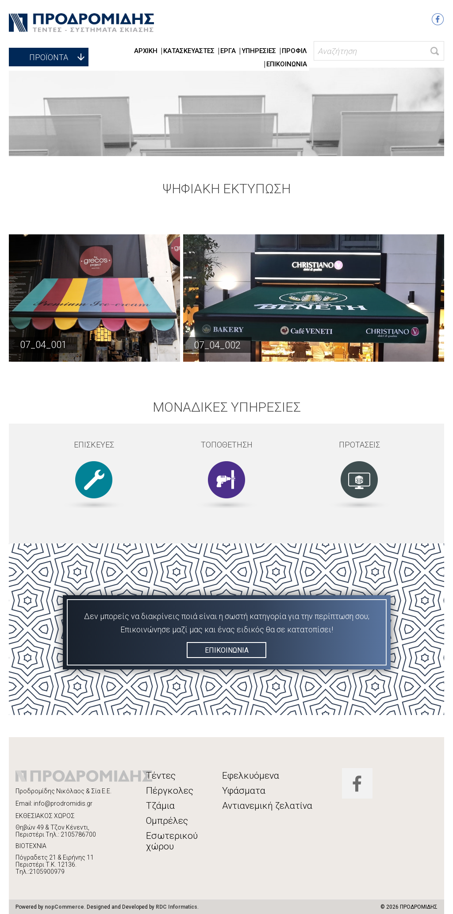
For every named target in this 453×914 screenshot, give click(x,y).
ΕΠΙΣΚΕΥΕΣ (94, 444)
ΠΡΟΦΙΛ (294, 51)
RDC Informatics (176, 907)
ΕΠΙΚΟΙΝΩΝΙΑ (286, 64)
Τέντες (161, 775)
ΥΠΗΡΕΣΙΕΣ (259, 51)
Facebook (438, 19)
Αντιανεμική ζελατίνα (267, 805)
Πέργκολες (169, 790)
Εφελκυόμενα (250, 775)
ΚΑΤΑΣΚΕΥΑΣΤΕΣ (189, 51)
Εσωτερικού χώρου (172, 841)
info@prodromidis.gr (63, 803)
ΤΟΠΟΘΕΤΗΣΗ (227, 444)
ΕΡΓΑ (228, 51)
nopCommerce (64, 907)
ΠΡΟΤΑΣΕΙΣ (359, 444)
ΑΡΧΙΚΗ (145, 51)
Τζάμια (160, 805)
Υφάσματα (243, 790)
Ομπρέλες (167, 820)
